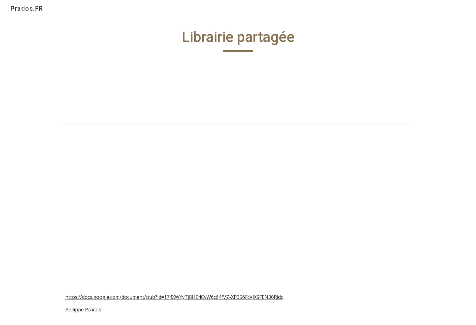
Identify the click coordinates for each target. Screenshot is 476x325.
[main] (238, 40)
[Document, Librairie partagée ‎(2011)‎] (238, 206)
